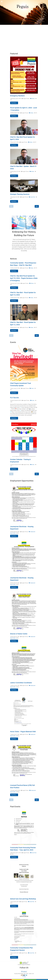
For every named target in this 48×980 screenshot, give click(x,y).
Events (32, 388)
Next (37, 206)
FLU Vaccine (14, 398)
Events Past (32, 197)
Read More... (14, 102)
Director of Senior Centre (18, 634)
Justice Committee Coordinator (21, 683)
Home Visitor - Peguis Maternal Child (23, 731)
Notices (32, 98)
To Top (24, 976)
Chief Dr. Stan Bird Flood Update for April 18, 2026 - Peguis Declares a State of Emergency (23, 278)
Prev (11, 206)
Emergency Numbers (17, 96)
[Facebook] (24, 972)
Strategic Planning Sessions (19, 194)
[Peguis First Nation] (24, 978)
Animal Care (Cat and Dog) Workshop (23, 899)
